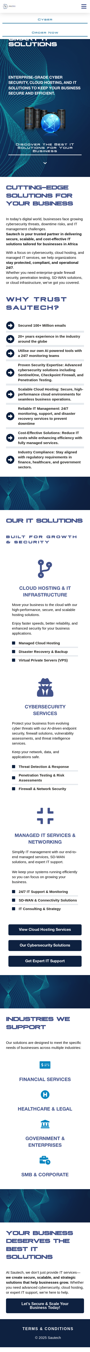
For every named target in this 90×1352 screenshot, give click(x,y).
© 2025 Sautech (48, 1338)
